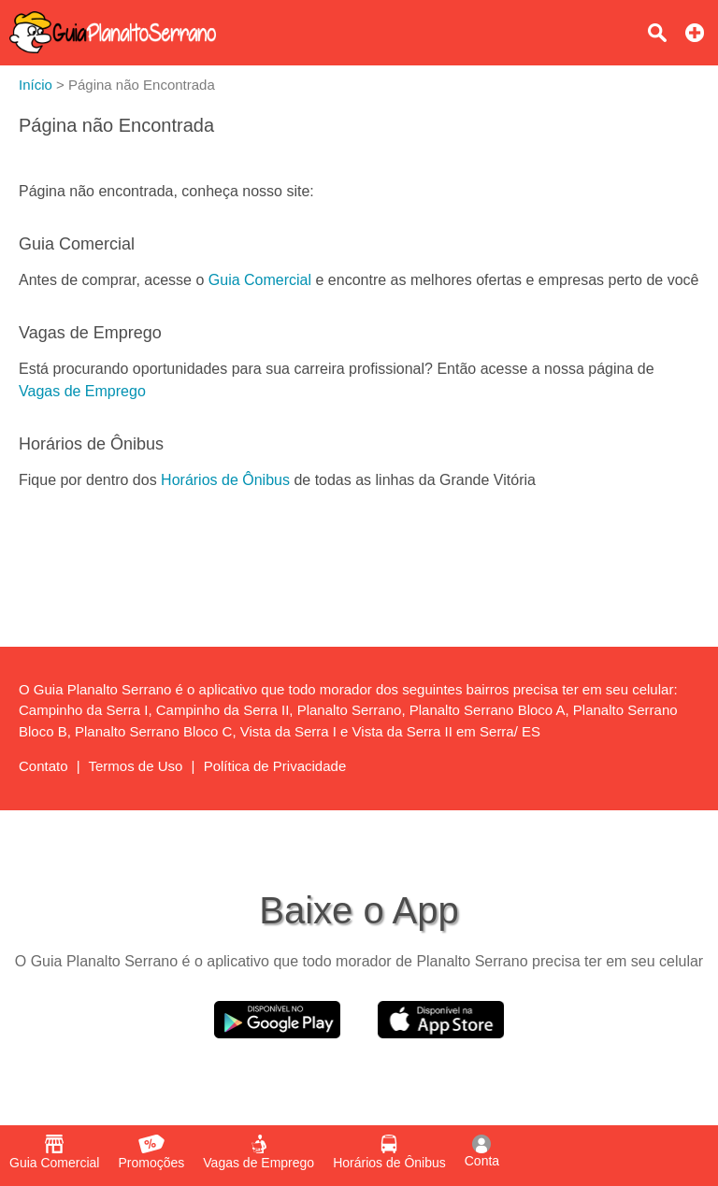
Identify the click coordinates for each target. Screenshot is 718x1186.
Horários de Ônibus (225, 480)
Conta (482, 1151)
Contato (43, 766)
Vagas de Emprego (82, 391)
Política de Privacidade (275, 766)
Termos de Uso (136, 766)
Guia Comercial (259, 280)
